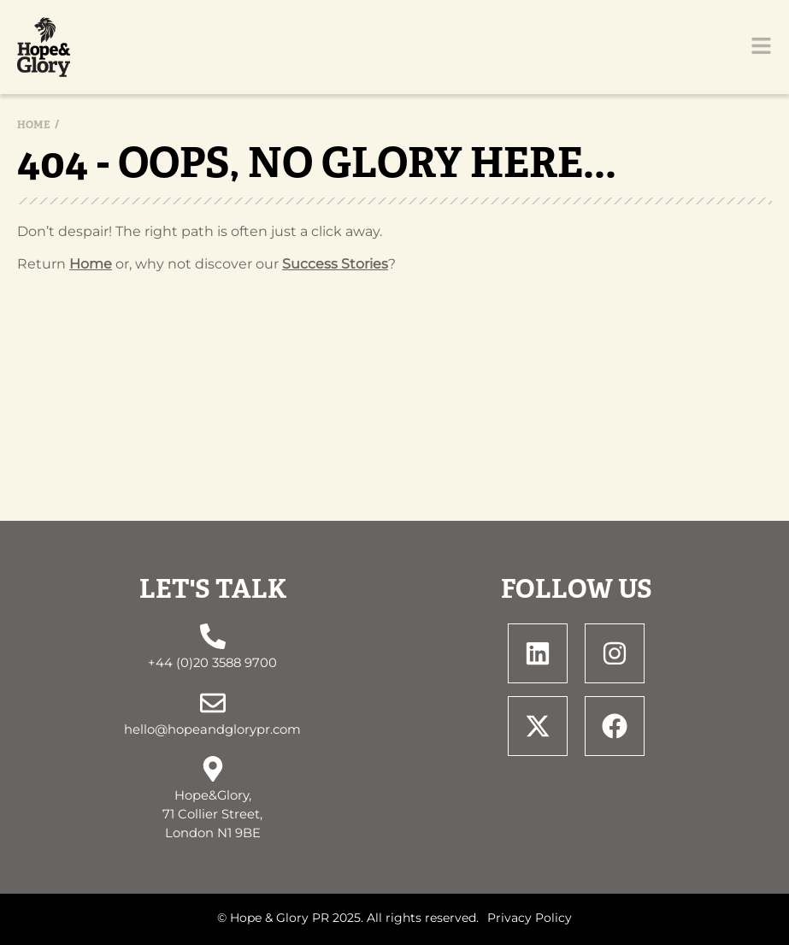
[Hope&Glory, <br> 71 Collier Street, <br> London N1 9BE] (213, 769)
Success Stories (335, 264)
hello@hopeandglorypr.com (212, 729)
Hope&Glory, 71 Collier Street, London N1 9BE (212, 814)
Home (33, 125)
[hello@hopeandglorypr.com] (213, 703)
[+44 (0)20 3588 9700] (213, 636)
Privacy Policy (529, 917)
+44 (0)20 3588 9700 (212, 662)
